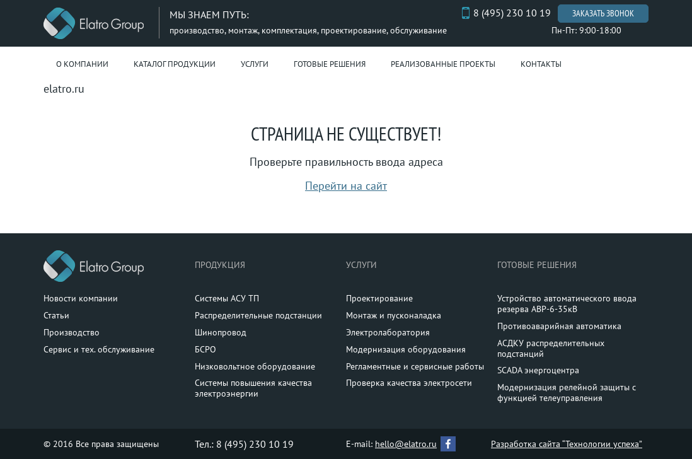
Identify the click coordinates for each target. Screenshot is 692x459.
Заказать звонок (603, 13)
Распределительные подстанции (258, 315)
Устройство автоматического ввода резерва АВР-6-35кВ (567, 304)
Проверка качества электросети (409, 382)
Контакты (541, 64)
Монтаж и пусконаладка (393, 315)
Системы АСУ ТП (227, 298)
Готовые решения (330, 64)
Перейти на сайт (346, 185)
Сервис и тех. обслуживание (98, 349)
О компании (82, 64)
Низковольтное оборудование (255, 366)
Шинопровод (220, 332)
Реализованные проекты (443, 64)
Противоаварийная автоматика (559, 326)
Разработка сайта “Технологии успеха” (566, 444)
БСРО (205, 349)
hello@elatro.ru (406, 444)
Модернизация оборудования (406, 349)
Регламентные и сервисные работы (415, 366)
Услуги (254, 64)
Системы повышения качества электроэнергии (253, 388)
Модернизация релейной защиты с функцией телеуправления (566, 392)
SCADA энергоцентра (538, 370)
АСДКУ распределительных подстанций (550, 348)
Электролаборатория (388, 332)
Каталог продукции (175, 64)
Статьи (56, 315)
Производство (71, 332)
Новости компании (80, 298)
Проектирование (379, 298)
